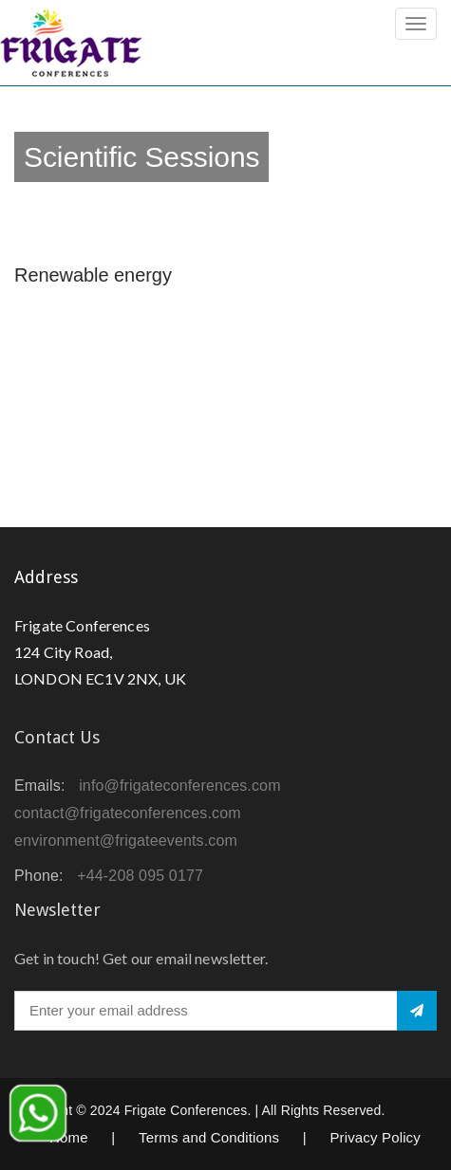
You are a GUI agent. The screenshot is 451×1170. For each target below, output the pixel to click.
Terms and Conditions (209, 1137)
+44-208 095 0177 (140, 876)
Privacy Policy (375, 1137)
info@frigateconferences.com (180, 785)
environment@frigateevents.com (125, 840)
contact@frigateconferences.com (127, 813)
